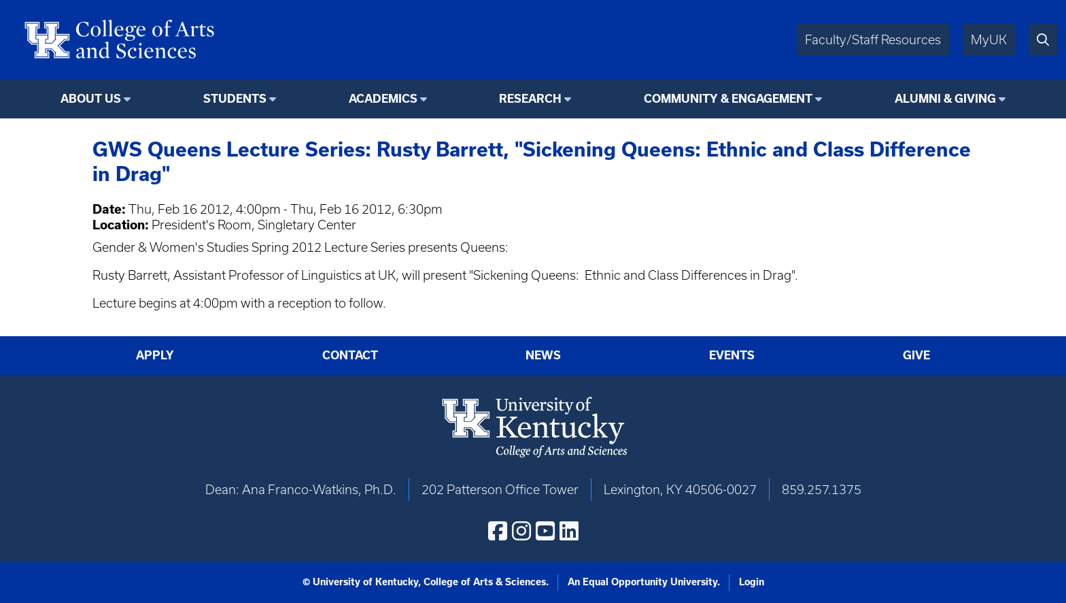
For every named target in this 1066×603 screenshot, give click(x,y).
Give (916, 354)
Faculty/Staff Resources (873, 40)
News (543, 354)
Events (732, 354)
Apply (155, 354)
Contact (350, 354)
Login (751, 581)
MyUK (989, 40)
